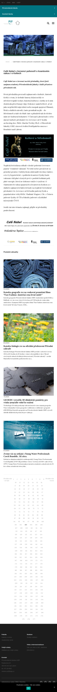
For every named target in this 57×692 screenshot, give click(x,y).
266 (31, 612)
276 (28, 619)
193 (26, 574)
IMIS (13, 2)
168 (21, 560)
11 (20, 482)
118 (41, 531)
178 (41, 564)
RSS (17, 682)
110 (32, 528)
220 (41, 587)
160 (41, 554)
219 (36, 587)
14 (32, 482)
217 (26, 587)
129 (36, 538)
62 (28, 505)
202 (42, 577)
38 (15, 495)
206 (31, 580)
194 (31, 574)
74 (19, 512)
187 (26, 570)
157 (26, 554)
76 (28, 512)
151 (26, 551)
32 (19, 492)
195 (36, 574)
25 (19, 489)
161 (16, 557)
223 (26, 590)
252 (20, 606)
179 (16, 567)
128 (31, 538)
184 (41, 567)
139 (26, 544)
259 (26, 609)
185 (16, 570)
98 (33, 522)
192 (21, 574)
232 (42, 593)
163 (26, 557)
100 (43, 522)
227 (15, 593)
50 (38, 499)
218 (31, 587)
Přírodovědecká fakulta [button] (28, 8)
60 (19, 505)
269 (15, 616)
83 (28, 515)
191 (16, 574)
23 (42, 486)
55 (28, 502)
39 (19, 495)
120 (21, 534)
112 (41, 528)
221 (15, 590)
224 (31, 590)
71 (38, 508)
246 (20, 603)
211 (26, 583)
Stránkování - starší (50, 480)
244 (42, 599)
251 (15, 606)
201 (36, 577)
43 (38, 495)
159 (36, 554)
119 (16, 534)
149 (16, 551)
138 (21, 544)
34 (28, 492)
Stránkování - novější (8, 480)
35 (33, 492)
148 (42, 547)
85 (37, 515)
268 (42, 612)
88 (19, 518)
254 (31, 606)
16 (41, 482)
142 (41, 544)
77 (33, 512)
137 (16, 544)
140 (31, 544)
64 (38, 505)
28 (33, 489)
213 (36, 583)
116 (31, 531)
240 (20, 599)
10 (15, 482)
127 (26, 538)
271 (26, 616)
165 (36, 557)
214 (41, 583)
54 (24, 502)
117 (36, 531)
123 (36, 534)
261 (37, 609)
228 (21, 593)
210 (21, 583)
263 (15, 612)
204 (20, 580)
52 (15, 502)
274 (42, 616)
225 (36, 590)
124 (41, 534)
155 (16, 554)
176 (31, 564)
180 (21, 567)
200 (31, 577)
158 (31, 554)
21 (33, 486)
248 (31, 603)
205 (26, 580)
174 (21, 564)
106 (41, 525)
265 (26, 612)
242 (31, 599)
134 (31, 541)
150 (21, 551)
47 (24, 499)
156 (21, 554)
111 (36, 528)
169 (26, 560)
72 (42, 508)
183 (36, 567)
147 (36, 547)
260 (31, 609)
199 (26, 577)
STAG (8, 2)
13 (28, 482)
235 (26, 596)
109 (26, 528)
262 (42, 609)
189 (36, 570)
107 (16, 528)
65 (42, 505)
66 (15, 508)
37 (42, 492)
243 (36, 599)
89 (24, 518)
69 (29, 508)
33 (24, 492)
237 (37, 596)
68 (24, 508)
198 (21, 577)
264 (20, 612)
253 (26, 606)
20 (28, 486)
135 (36, 541)
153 (36, 551)
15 (37, 482)
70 (33, 508)
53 (19, 502)
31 (15, 492)
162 (21, 557)
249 (37, 603)
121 (26, 534)
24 (15, 489)
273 (36, 616)
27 (28, 489)
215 (16, 587)
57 (38, 502)
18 (19, 486)
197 (15, 577)
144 (21, 547)
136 (41, 541)
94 (14, 522)
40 (24, 495)
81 (19, 515)
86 (42, 515)
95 (19, 522)
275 (23, 619)
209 (16, 583)
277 (34, 619)
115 (26, 531)
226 (42, 590)
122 (31, 534)
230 (31, 593)
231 (37, 593)
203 (15, 580)
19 (24, 486)
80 (15, 515)
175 (26, 564)
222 (20, 590)
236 (31, 596)
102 (21, 525)
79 (42, 512)
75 (24, 512)
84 (33, 515)
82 (24, 515)
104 (31, 525)
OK (28, 688)
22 (37, 486)
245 (15, 603)
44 (42, 495)
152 (31, 551)
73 (15, 512)
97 (28, 522)
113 (16, 531)
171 (36, 560)
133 (26, 541)
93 (42, 518)
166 (41, 557)
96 (24, 522)
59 (15, 505)
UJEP (18, 2)
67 (19, 508)
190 (41, 570)
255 (36, 606)
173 (16, 564)
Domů (7, 62)
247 (26, 603)
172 (41, 560)
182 (31, 567)
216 (21, 587)
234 (21, 596)
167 (16, 560)
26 (24, 489)
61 (24, 505)
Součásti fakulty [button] (28, 14)
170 (31, 560)
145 (26, 547)
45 (15, 499)
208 (42, 580)
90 (29, 518)
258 (20, 609)
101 (16, 525)
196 (41, 574)
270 (21, 616)
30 (42, 489)
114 (21, 531)
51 (42, 499)
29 (38, 489)
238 (42, 596)
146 (31, 547)
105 (36, 525)
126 (21, 538)
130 (41, 538)
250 (42, 603)
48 (29, 499)
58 (42, 502)
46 (19, 499)
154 (41, 551)
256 (42, 606)
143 (16, 547)
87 (15, 518)
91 (33, 518)
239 (15, 599)
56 (33, 502)
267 (37, 612)
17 (15, 486)
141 (36, 544)
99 (38, 522)
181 (26, 567)
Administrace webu (8, 682)
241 (26, 599)
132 (21, 541)
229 (26, 593)
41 (28, 495)
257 (15, 609)
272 (31, 616)
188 (31, 570)
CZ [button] (3, 2)
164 (31, 557)
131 (16, 541)
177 (36, 564)
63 (33, 505)
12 (24, 482)
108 (21, 528)
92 (38, 518)
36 (37, 492)
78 (37, 512)
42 (33, 495)
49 (33, 499)
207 (37, 580)
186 (21, 570)
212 (31, 583)
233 (15, 596)
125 (16, 538)
